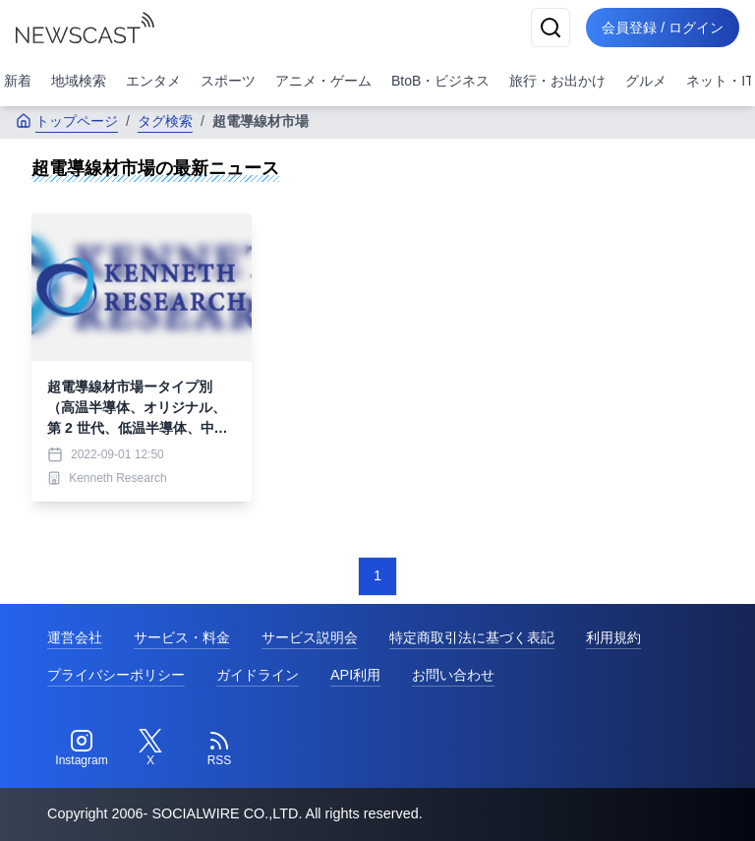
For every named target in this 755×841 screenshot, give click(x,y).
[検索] (550, 27)
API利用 (355, 675)
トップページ (67, 121)
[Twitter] (150, 748)
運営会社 (74, 637)
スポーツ (228, 81)
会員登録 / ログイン (663, 27)
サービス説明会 (309, 637)
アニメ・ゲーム (323, 81)
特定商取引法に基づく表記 (471, 637)
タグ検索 (165, 121)
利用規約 (613, 637)
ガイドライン (257, 675)
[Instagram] (81, 748)
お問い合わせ (453, 675)
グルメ (646, 81)
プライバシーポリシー (116, 675)
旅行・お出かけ (557, 81)
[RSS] (219, 748)
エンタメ (153, 81)
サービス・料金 (182, 637)
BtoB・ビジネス (440, 81)
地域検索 (78, 81)
